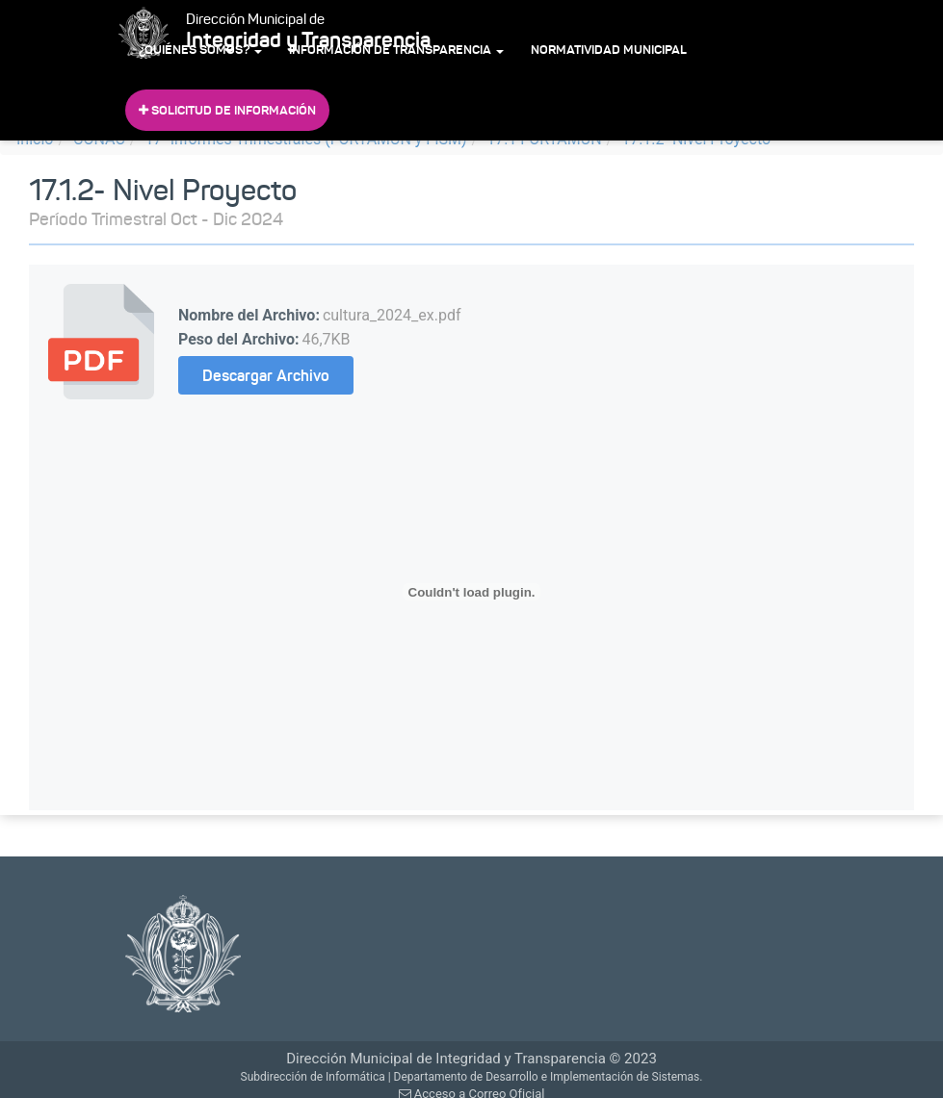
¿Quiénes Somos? (200, 49)
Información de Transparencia (396, 49)
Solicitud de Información (227, 110)
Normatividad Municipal (609, 49)
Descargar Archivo (265, 375)
